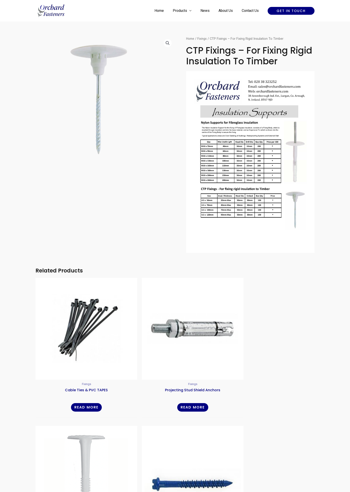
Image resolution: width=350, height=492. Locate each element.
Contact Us (251, 10)
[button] (291, 11)
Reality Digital (214, 473)
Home (167, 10)
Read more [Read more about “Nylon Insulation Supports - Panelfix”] (210, 372)
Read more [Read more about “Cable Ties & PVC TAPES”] (69, 372)
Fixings (203, 39)
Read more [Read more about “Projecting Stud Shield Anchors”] (139, 372)
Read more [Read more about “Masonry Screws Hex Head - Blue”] (281, 372)
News (209, 10)
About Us (228, 10)
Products (186, 10)
